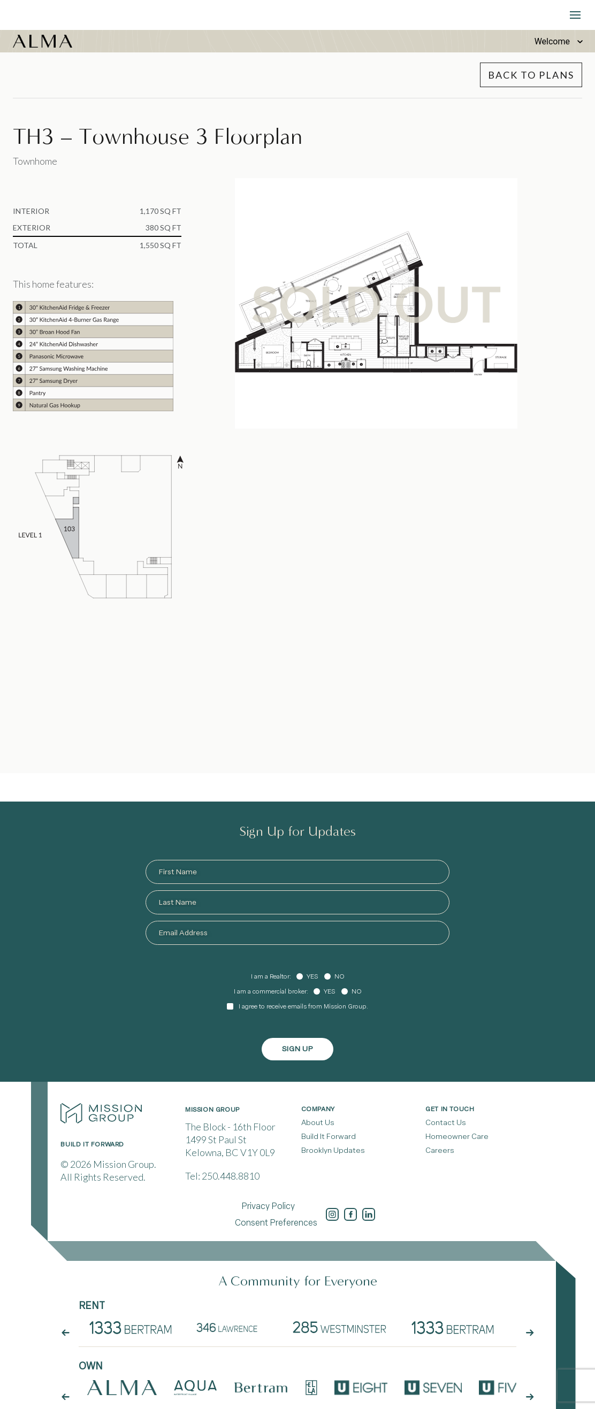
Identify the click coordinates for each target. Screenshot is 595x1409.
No (339, 976)
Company (318, 1109)
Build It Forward (328, 1136)
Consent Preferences (276, 1223)
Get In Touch (449, 1109)
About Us (317, 1122)
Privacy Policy (268, 1206)
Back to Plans (531, 75)
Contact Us (445, 1122)
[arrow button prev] (65, 1393)
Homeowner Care (457, 1136)
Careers (439, 1150)
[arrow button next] (530, 1393)
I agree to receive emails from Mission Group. (303, 1006)
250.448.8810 (231, 1176)
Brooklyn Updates (333, 1150)
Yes (312, 976)
